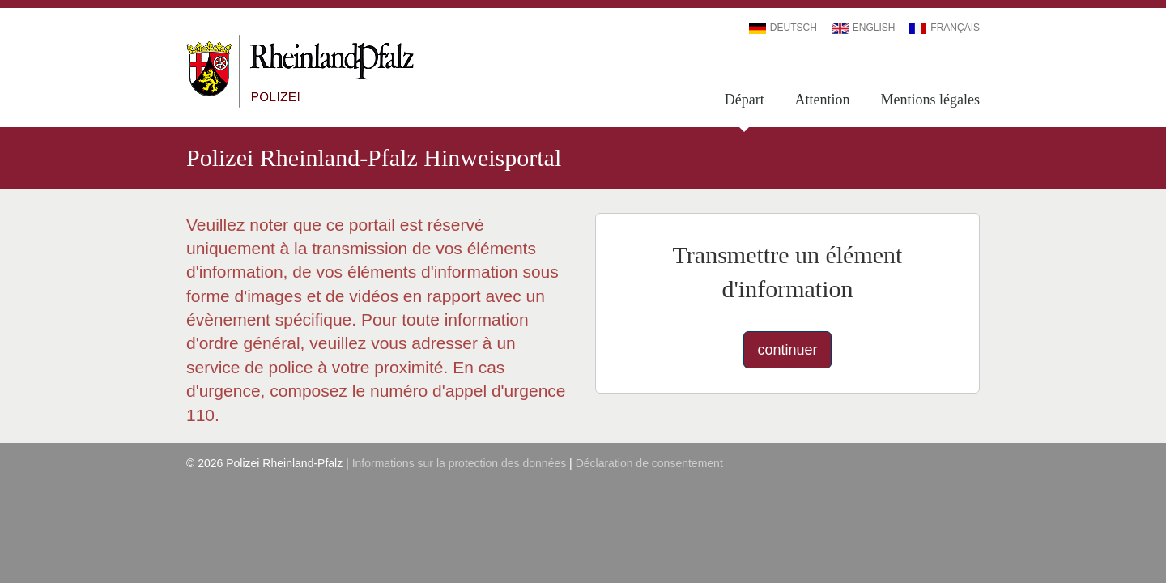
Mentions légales (930, 99)
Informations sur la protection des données (459, 463)
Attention (822, 99)
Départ (744, 99)
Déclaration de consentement (649, 463)
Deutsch (783, 27)
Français (944, 27)
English (864, 27)
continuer (787, 350)
